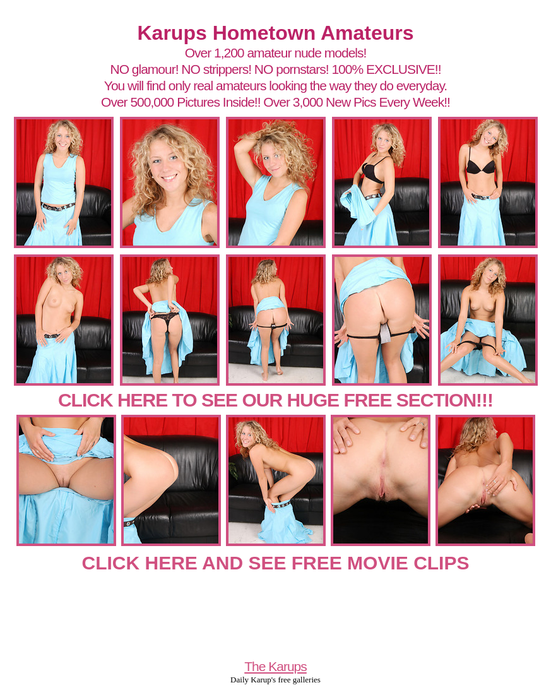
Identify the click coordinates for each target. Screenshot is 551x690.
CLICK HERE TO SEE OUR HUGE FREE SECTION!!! (275, 400)
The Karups (275, 666)
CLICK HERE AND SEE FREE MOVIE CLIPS (276, 562)
